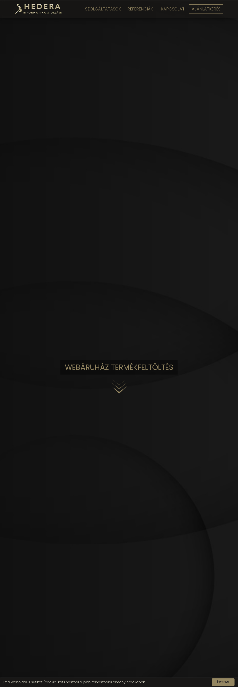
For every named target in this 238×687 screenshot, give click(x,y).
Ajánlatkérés (206, 9)
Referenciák (138, 9)
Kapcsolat (172, 9)
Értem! (223, 682)
